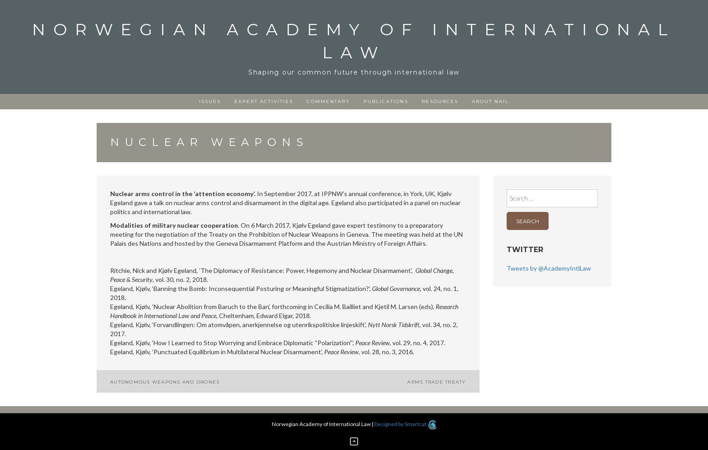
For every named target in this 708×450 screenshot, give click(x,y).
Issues (210, 101)
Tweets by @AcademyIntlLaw (549, 268)
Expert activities (263, 101)
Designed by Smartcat (405, 424)
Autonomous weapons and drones (164, 382)
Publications (385, 101)
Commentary (328, 101)
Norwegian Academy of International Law (354, 40)
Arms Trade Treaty (436, 382)
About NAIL (490, 101)
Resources (440, 101)
